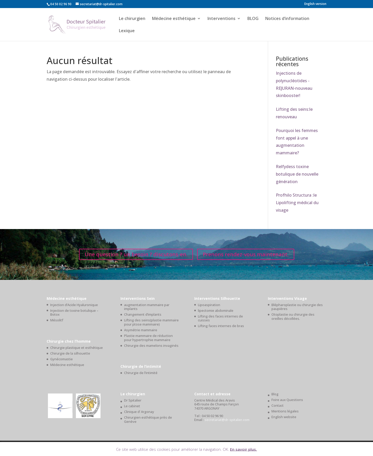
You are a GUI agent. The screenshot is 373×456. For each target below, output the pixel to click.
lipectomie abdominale (215, 310)
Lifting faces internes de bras (221, 325)
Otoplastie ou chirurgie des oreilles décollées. (292, 316)
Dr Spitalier (132, 400)
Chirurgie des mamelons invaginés (151, 345)
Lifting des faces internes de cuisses (220, 318)
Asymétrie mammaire (140, 330)
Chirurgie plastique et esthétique (76, 347)
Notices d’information (287, 19)
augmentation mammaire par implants (146, 306)
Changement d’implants (142, 314)
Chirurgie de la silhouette (70, 353)
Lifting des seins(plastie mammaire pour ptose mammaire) (151, 322)
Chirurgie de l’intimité (140, 372)
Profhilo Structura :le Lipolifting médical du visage (297, 202)
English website (283, 416)
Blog (274, 394)
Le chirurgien (132, 19)
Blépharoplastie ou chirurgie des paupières (297, 306)
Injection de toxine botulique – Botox (74, 312)
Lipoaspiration (209, 304)
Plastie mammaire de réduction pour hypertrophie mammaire (148, 337)
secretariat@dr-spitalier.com (227, 419)
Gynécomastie (61, 359)
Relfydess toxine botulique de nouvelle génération (297, 174)
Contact (277, 405)
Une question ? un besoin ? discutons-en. (136, 254)
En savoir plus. (243, 449)
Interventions (221, 19)
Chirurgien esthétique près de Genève (148, 419)
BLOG (253, 19)
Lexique (127, 31)
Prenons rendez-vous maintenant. (246, 254)
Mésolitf (56, 320)
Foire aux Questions (287, 399)
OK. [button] (226, 449)
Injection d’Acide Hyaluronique (74, 304)
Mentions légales (285, 411)
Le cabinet (132, 406)
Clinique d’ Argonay (139, 411)
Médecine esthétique (174, 19)
